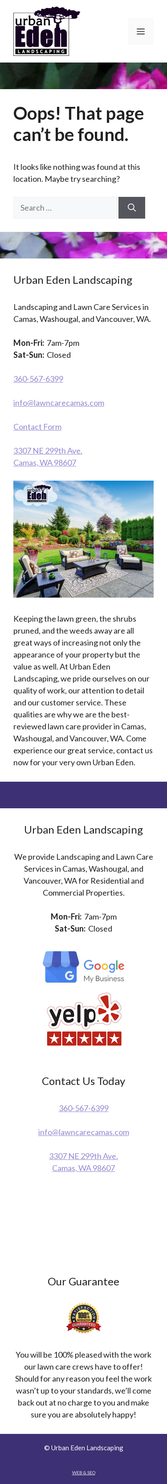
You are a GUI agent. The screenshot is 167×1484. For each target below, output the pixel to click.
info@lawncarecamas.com (58, 402)
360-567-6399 (38, 379)
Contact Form (37, 426)
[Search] (131, 208)
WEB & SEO (83, 1472)
